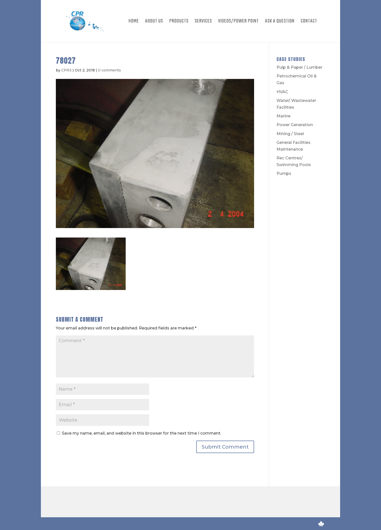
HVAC (282, 91)
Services (203, 22)
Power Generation (295, 124)
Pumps (284, 173)
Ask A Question (279, 22)
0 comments (109, 70)
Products (179, 22)
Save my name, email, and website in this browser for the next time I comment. (141, 433)
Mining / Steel (290, 133)
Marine (283, 116)
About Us (154, 22)
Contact (309, 22)
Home (134, 22)
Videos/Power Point (238, 22)
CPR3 (66, 70)
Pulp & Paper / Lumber (299, 67)
